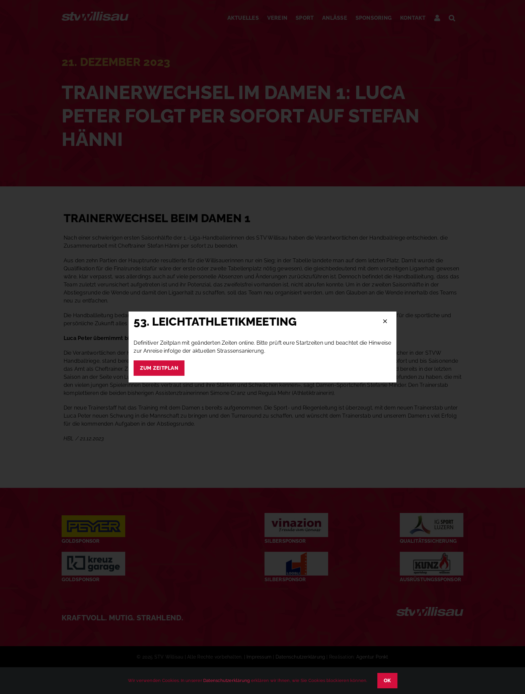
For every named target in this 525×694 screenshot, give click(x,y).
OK (387, 681)
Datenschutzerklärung (226, 680)
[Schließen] (385, 321)
